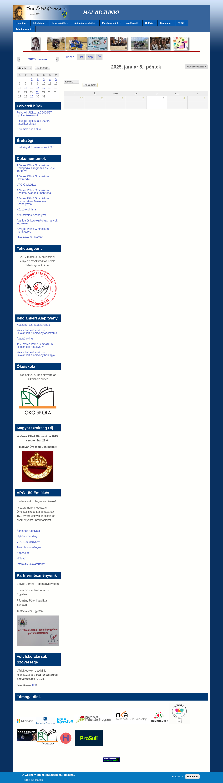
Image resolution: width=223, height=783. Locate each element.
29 (31, 96)
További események (29, 547)
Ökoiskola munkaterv (29, 237)
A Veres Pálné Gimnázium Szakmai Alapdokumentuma (34, 191)
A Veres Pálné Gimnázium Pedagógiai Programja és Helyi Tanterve (36, 168)
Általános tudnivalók (29, 530)
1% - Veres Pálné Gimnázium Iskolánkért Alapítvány (35, 345)
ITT (34, 685)
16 (37, 87)
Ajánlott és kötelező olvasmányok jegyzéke (37, 222)
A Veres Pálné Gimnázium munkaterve (33, 230)
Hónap (71, 56)
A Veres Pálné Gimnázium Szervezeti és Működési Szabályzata (33, 201)
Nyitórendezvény (27, 536)
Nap (90, 57)
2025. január (37, 59)
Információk (59, 24)
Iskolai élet (39, 24)
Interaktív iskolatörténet (31, 564)
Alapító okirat (25, 338)
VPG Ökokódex (26, 184)
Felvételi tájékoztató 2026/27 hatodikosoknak (34, 122)
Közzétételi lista (26, 209)
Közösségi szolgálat (84, 24)
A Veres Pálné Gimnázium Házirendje (33, 178)
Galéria (149, 24)
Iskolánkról (132, 24)
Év (99, 57)
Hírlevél (21, 558)
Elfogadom (177, 777)
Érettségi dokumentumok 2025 (35, 147)
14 (25, 87)
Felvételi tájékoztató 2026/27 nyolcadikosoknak (34, 114)
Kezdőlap (21, 24)
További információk (32, 780)
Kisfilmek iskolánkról (29, 129)
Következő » (200, 67)
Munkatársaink (110, 24)
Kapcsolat (165, 23)
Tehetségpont (23, 30)
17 (43, 87)
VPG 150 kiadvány (28, 541)
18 (49, 87)
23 (37, 92)
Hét (81, 57)
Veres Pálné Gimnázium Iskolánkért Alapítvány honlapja (36, 354)
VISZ (181, 24)
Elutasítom (192, 777)
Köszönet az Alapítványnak (33, 324)
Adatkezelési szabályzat (31, 215)
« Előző (190, 67)
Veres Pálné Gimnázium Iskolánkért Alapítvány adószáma (37, 331)
